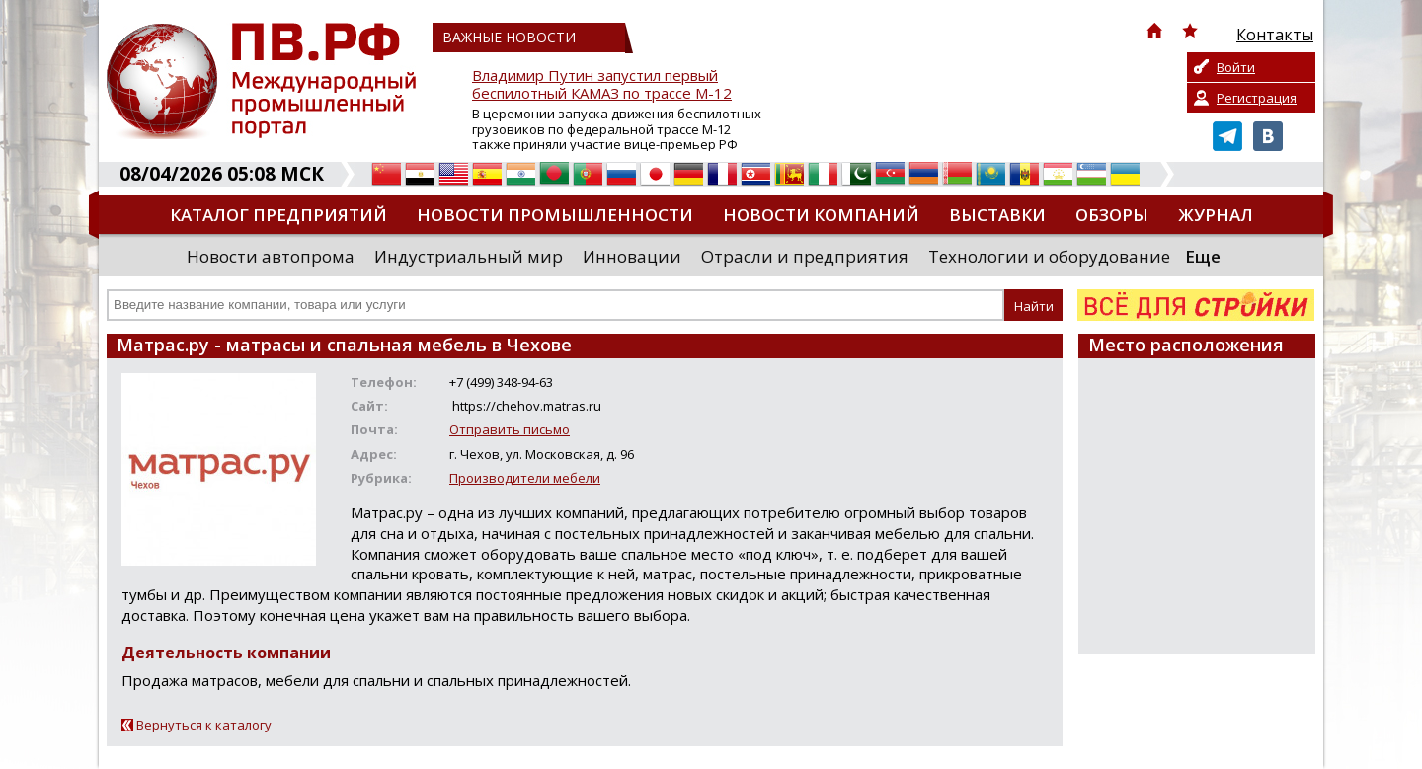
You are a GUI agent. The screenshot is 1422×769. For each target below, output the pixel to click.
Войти (1236, 67)
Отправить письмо (509, 429)
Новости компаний (821, 214)
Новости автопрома (271, 256)
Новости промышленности (555, 214)
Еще (1203, 256)
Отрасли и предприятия (804, 256)
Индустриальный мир (468, 256)
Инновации (632, 256)
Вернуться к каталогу (204, 724)
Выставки (997, 214)
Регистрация (1257, 98)
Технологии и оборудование (1049, 256)
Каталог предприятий (278, 214)
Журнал (1215, 214)
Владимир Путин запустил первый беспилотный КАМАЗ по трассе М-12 (602, 84)
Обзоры (1111, 214)
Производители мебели (524, 478)
